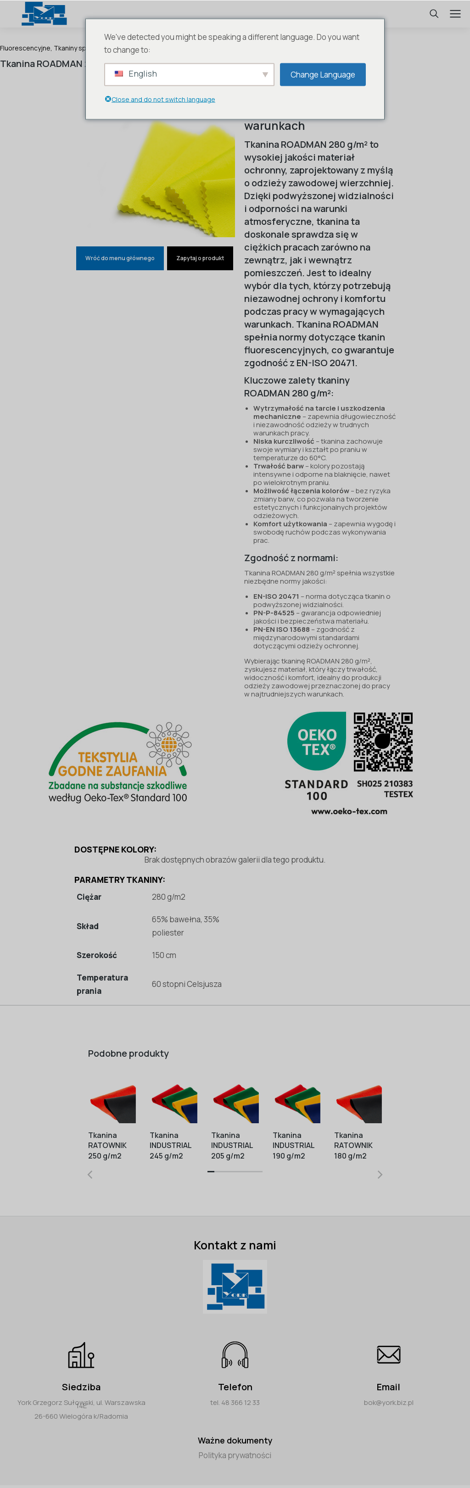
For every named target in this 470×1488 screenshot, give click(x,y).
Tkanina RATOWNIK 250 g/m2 (107, 1145)
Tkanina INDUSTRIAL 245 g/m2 (170, 1145)
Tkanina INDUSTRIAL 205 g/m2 (232, 1145)
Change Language (323, 74)
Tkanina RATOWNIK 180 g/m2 (353, 1145)
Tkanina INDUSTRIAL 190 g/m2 (293, 1145)
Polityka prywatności (235, 1455)
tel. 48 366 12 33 (235, 1402)
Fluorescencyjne (25, 48)
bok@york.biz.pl (389, 1402)
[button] (210, 1174)
